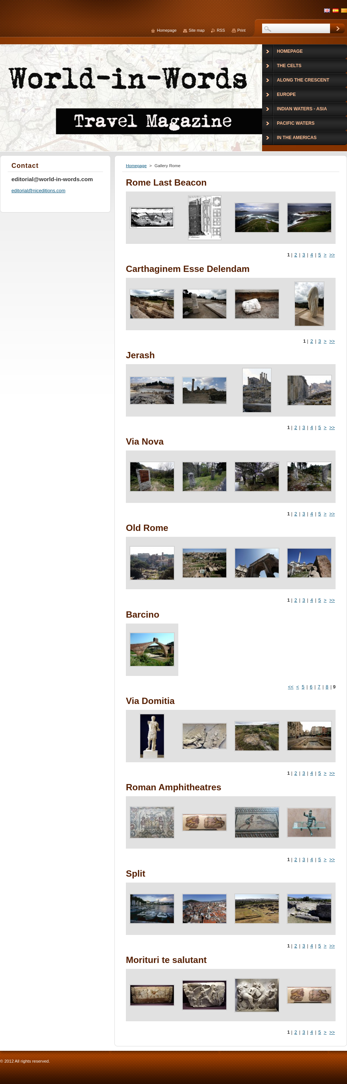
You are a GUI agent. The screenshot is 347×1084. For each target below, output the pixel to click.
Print (241, 30)
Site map (197, 30)
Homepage (136, 165)
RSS (221, 30)
